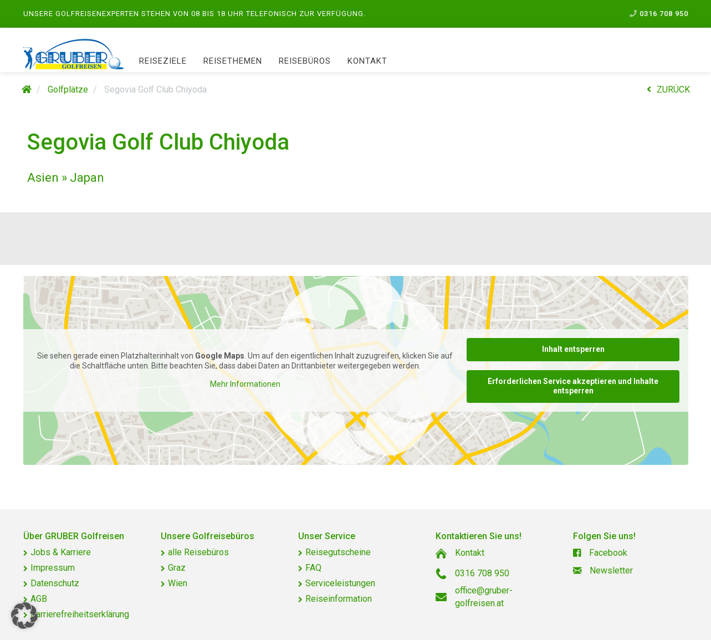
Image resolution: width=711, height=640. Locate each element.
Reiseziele (163, 61)
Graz (177, 567)
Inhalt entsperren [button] (572, 349)
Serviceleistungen (340, 583)
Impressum (52, 567)
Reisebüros (305, 61)
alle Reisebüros (198, 552)
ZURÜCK (668, 89)
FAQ (313, 567)
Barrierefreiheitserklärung (79, 614)
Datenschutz (54, 583)
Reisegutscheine (338, 552)
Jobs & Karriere (60, 552)
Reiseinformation (338, 598)
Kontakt (367, 61)
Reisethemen (232, 61)
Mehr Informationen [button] (244, 384)
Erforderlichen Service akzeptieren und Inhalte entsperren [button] (573, 386)
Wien (177, 583)
